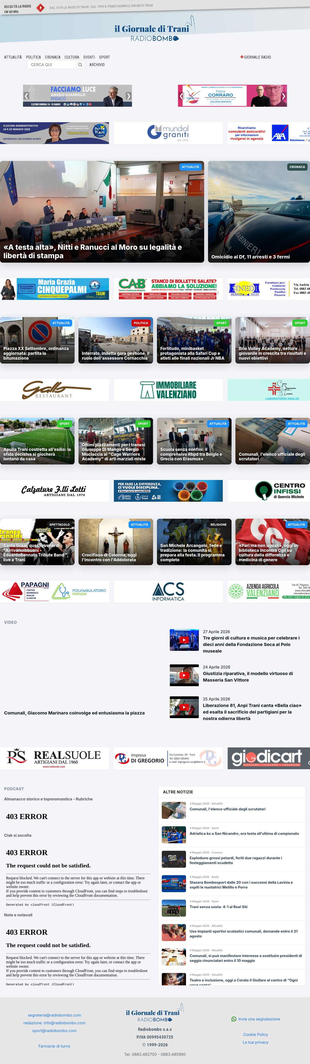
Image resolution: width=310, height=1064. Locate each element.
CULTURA (72, 57)
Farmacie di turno (54, 1046)
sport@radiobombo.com (54, 1030)
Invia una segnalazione (259, 1019)
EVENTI (89, 57)
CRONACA (53, 57)
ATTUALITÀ (13, 57)
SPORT (104, 57)
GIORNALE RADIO (257, 57)
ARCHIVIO (97, 64)
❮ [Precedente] (26, 95)
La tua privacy (255, 1042)
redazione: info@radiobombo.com (54, 1022)
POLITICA (33, 57)
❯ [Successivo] (128, 95)
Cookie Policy (255, 1034)
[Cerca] (80, 64)
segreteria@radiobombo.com (54, 1015)
